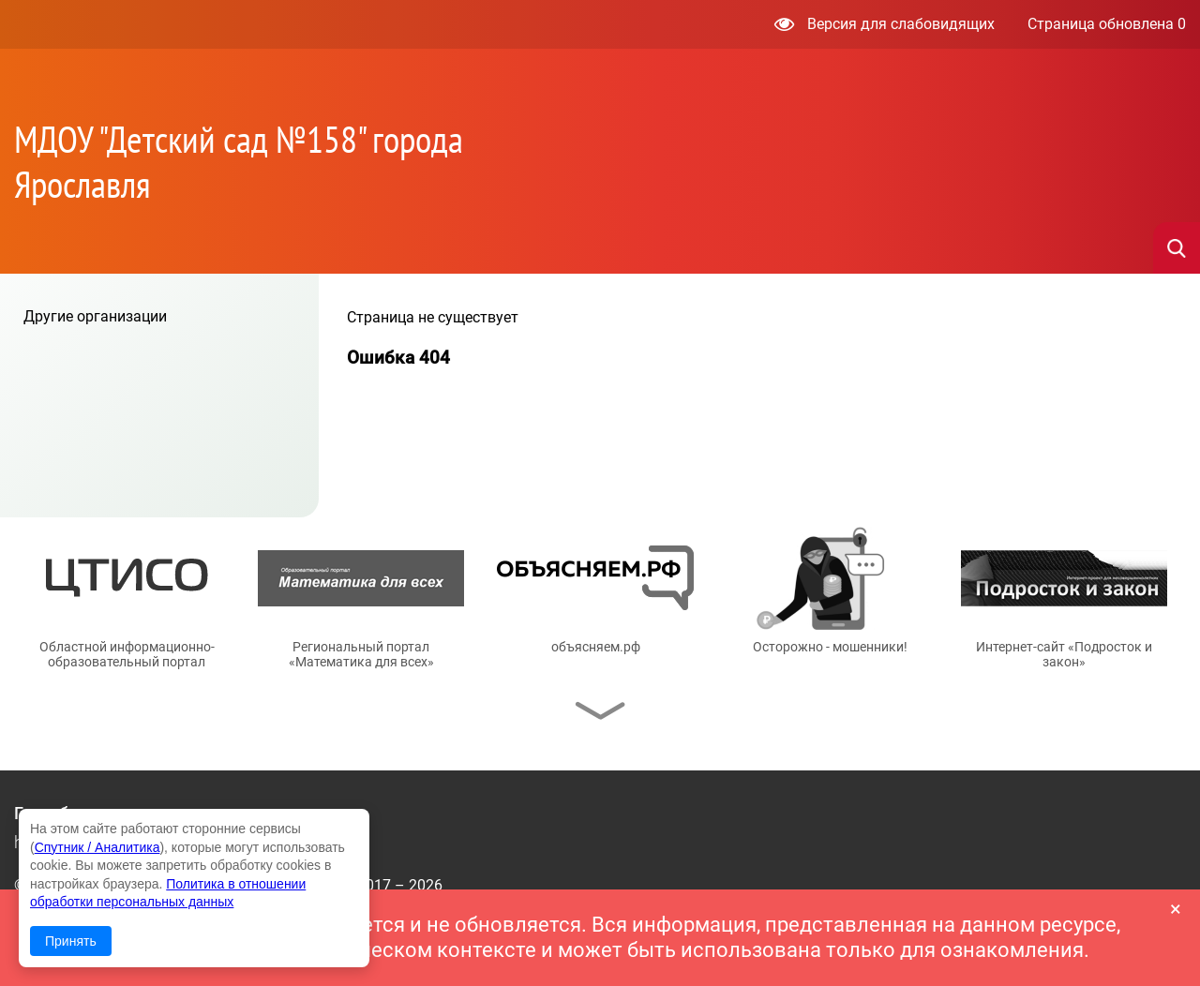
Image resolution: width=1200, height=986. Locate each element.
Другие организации (95, 316)
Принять (71, 941)
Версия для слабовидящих (884, 24)
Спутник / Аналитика (97, 847)
